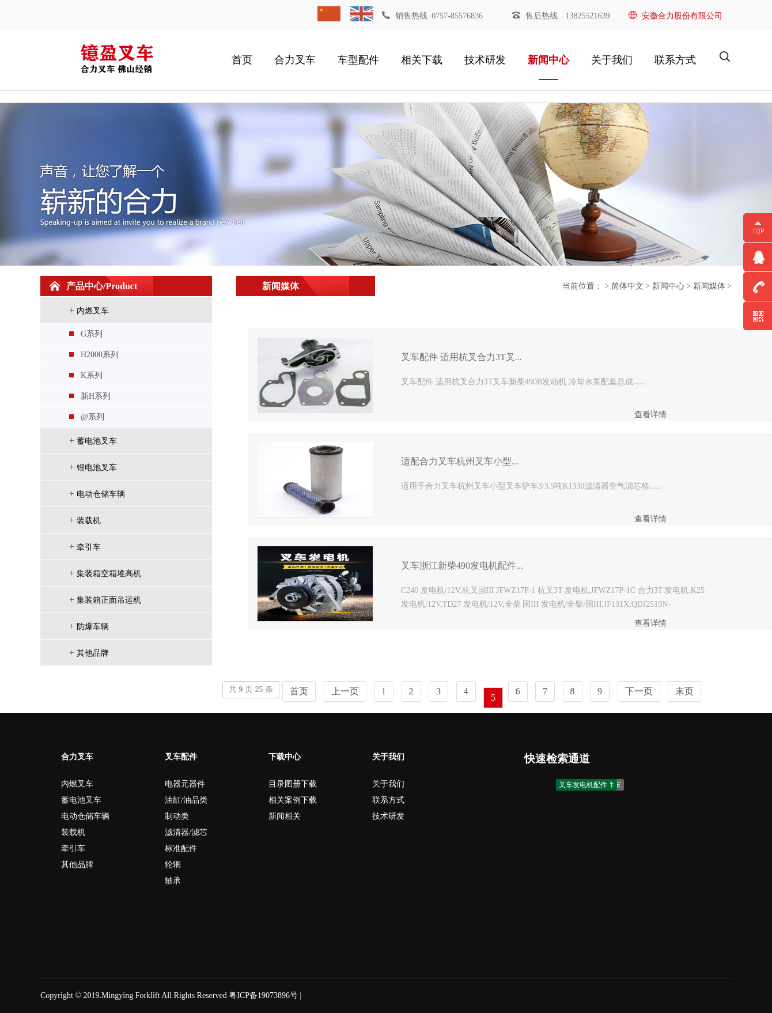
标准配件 (181, 848)
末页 (684, 691)
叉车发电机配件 (583, 785)
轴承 (173, 880)
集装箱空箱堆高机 (109, 573)
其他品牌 (93, 653)
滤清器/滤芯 (186, 832)
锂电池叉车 (97, 467)
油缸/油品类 (186, 800)
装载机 (89, 520)
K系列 (92, 375)
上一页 (345, 691)
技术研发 (485, 60)
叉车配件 (181, 757)
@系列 (92, 417)
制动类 (177, 816)
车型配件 (358, 60)
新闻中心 (548, 60)
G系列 (92, 334)
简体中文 (627, 286)
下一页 (639, 691)
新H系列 (96, 396)
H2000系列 (100, 354)
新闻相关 (284, 816)
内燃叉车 (93, 311)
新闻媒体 (709, 286)
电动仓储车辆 (101, 494)
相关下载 (421, 60)
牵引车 (89, 547)
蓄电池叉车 (97, 441)
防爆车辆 (93, 626)
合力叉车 (295, 60)
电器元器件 (185, 784)
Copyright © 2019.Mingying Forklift (100, 995)
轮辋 (173, 864)
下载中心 (284, 757)
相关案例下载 (292, 800)
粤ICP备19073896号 (263, 995)
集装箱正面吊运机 (109, 600)
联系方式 (675, 60)
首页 (242, 60)
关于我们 (612, 60)
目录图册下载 (292, 784)
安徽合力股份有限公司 (675, 16)
